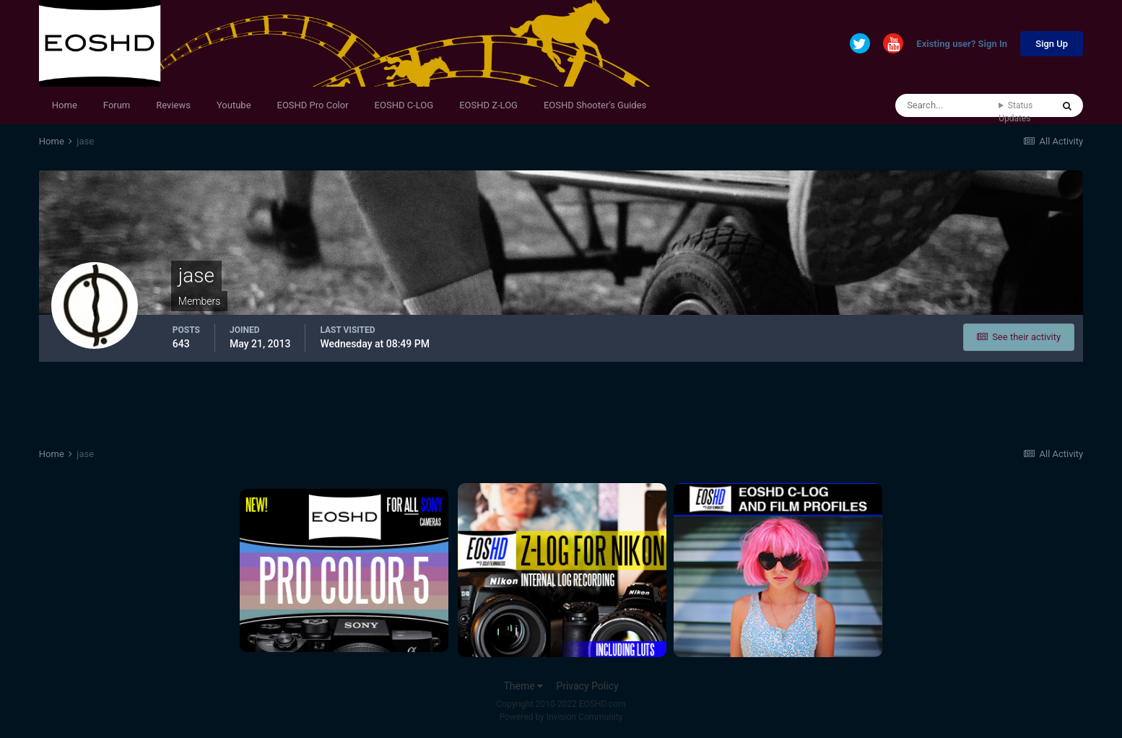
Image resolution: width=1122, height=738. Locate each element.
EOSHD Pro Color (313, 105)
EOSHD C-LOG (404, 105)
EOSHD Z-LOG (488, 105)
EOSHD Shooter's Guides (595, 105)
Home (64, 105)
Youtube (234, 105)
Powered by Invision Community (561, 717)
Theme (523, 686)
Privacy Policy (587, 686)
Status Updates (1015, 111)
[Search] (947, 105)
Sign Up (1051, 43)
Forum (116, 105)
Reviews (173, 105)
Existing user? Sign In (961, 44)
